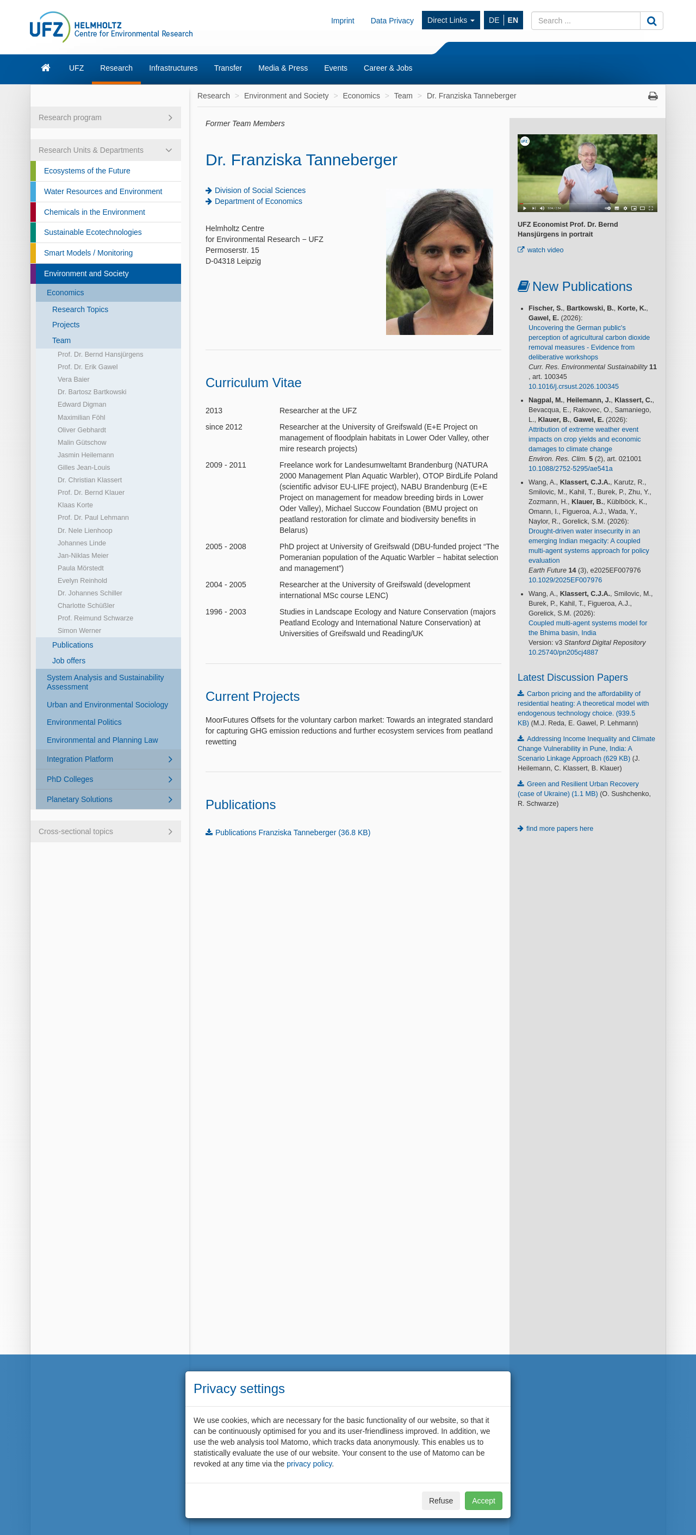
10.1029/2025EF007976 (565, 580)
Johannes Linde (82, 543)
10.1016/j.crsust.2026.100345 (574, 386)
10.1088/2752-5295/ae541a (571, 469)
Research (116, 68)
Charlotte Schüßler (86, 606)
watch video (545, 250)
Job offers (68, 660)
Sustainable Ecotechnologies (93, 232)
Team (61, 340)
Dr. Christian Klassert (90, 480)
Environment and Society (86, 273)
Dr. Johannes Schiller (90, 593)
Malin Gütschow (82, 442)
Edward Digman (82, 404)
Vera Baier (74, 379)
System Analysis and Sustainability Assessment (105, 682)
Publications (73, 645)
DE (494, 20)
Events (335, 68)
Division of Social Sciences (260, 190)
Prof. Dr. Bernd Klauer (91, 492)
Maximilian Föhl (81, 417)
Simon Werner (79, 631)
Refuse (441, 1500)
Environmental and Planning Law (102, 740)
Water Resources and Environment (103, 191)
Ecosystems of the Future (87, 170)
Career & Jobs (388, 68)
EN (513, 20)
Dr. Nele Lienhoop (85, 531)
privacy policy (309, 1463)
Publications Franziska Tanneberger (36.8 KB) (292, 832)
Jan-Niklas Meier (83, 556)
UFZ (76, 68)
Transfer (228, 68)
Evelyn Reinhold (82, 581)
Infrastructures (173, 68)
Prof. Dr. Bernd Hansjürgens (101, 354)
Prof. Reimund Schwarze (95, 618)
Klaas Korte (75, 505)
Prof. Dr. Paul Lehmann (93, 517)
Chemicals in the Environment (94, 212)
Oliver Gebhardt (82, 430)
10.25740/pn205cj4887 (563, 652)
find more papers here (559, 828)
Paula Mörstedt (81, 568)
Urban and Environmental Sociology (107, 704)
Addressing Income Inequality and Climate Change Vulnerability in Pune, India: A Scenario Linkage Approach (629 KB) (586, 748)
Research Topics (80, 309)
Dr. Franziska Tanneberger (472, 95)
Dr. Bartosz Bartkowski (92, 392)
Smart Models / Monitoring (88, 252)
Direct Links (451, 20)
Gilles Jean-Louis (84, 467)
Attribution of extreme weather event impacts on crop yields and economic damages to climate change (585, 439)
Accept (483, 1500)
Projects (66, 324)
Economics (65, 292)
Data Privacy (392, 20)
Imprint (343, 20)
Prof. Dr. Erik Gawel (88, 367)
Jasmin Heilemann (86, 455)
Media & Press (283, 68)
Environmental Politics (84, 722)
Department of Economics (258, 201)
